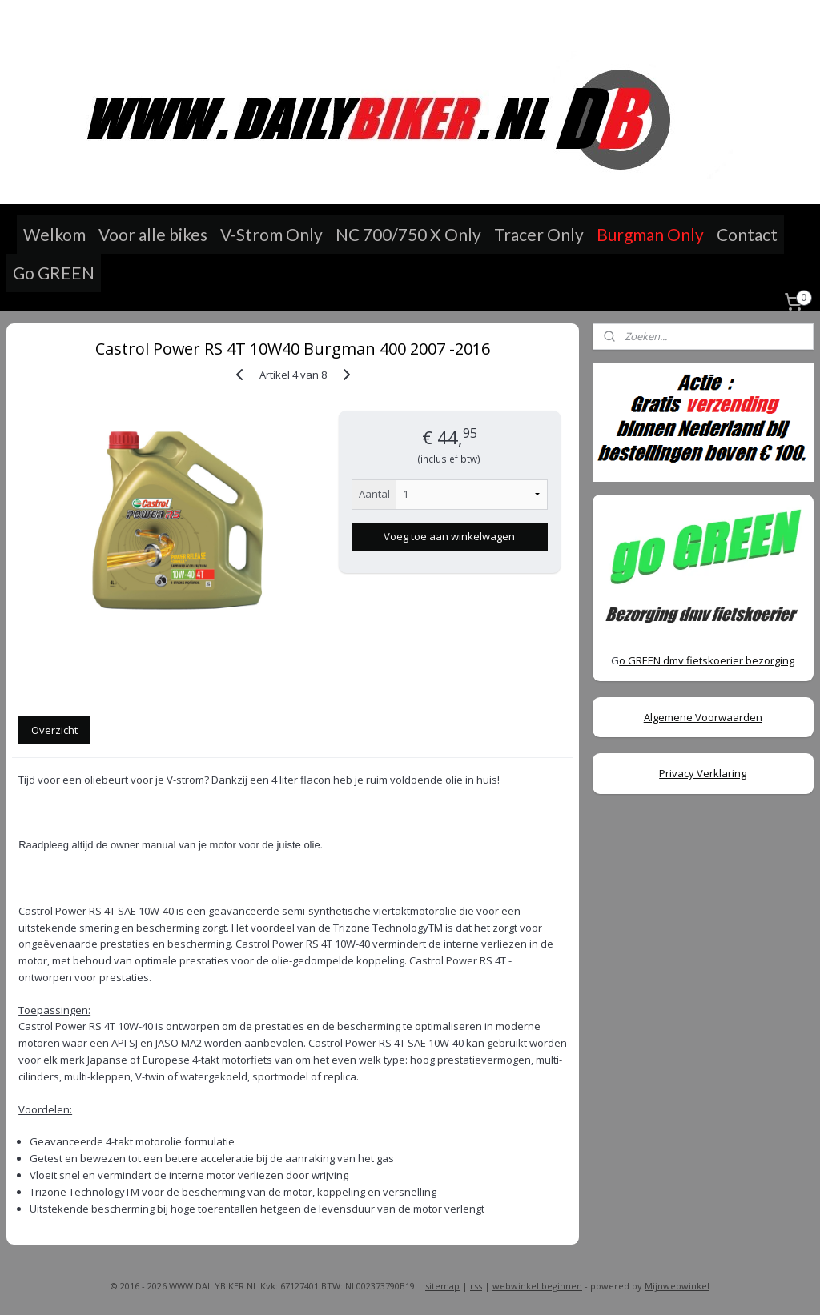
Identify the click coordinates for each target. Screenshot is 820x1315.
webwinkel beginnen (537, 1286)
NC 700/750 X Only (408, 234)
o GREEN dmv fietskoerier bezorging (706, 660)
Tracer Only (539, 234)
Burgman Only (650, 234)
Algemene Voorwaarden (703, 717)
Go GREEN (53, 273)
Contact (747, 234)
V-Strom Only (271, 234)
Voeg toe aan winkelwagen (449, 536)
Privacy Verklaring (702, 773)
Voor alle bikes (152, 234)
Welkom (54, 234)
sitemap (442, 1286)
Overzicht (54, 730)
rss (476, 1286)
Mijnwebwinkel (677, 1286)
